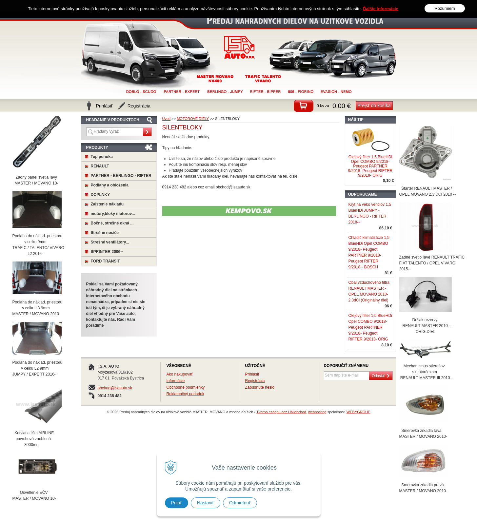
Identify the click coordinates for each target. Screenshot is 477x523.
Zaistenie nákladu (107, 204)
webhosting (317, 412)
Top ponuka (102, 156)
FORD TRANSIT (105, 261)
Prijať (176, 502)
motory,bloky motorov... (113, 213)
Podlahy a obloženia (110, 185)
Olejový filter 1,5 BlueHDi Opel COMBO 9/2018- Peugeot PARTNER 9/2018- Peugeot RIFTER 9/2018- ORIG (370, 166)
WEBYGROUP (358, 412)
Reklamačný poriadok (185, 394)
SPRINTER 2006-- (107, 251)
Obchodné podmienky (186, 387)
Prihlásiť (252, 374)
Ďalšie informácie (380, 3)
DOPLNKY (100, 194)
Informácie (176, 380)
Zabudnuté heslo (259, 387)
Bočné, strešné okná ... (112, 223)
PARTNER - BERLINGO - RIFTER (121, 175)
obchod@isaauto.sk (115, 388)
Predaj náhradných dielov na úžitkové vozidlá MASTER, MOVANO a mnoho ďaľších (239, 47)
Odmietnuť (240, 502)
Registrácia (255, 380)
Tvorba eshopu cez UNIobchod (281, 412)
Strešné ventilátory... (110, 242)
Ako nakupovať (180, 374)
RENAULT (100, 166)
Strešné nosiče (105, 232)
